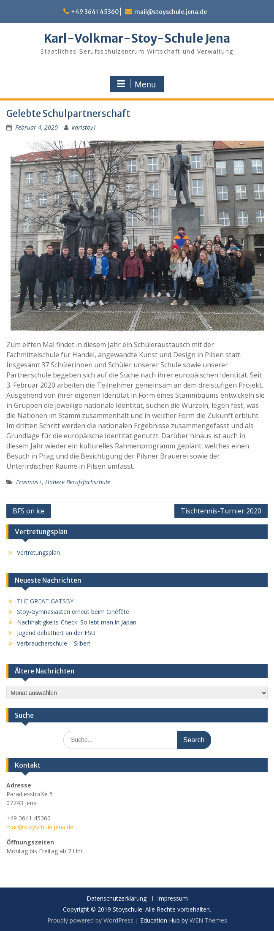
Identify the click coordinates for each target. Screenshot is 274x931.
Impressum (172, 898)
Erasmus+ (29, 482)
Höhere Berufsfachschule (77, 482)
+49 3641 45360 (95, 12)
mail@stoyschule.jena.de (170, 12)
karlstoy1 (84, 127)
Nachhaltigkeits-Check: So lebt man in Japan (76, 622)
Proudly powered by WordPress (90, 920)
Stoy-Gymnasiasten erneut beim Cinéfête (73, 612)
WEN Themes (208, 920)
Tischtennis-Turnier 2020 (221, 511)
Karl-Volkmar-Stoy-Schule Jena (137, 38)
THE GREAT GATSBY (45, 601)
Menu (136, 84)
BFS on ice (29, 511)
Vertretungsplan (38, 552)
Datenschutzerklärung (116, 898)
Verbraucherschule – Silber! (53, 643)
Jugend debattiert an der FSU (56, 633)
